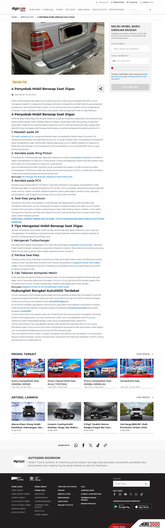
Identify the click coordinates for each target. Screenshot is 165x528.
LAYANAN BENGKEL (43, 501)
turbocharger (86, 245)
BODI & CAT (39, 511)
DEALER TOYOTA (65, 505)
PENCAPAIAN (63, 498)
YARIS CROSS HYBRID (20, 494)
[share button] (100, 88)
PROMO (61, 490)
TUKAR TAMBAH (41, 515)
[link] (28, 417)
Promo (59, 10)
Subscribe (117, 479)
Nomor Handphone (120, 56)
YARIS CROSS (17, 490)
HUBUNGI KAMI (87, 490)
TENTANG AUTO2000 (67, 487)
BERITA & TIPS (64, 494)
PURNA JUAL (40, 490)
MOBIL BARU (17, 487)
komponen (74, 245)
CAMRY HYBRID (18, 498)
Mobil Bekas (84, 10)
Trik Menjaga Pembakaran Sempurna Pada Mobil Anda (46, 177)
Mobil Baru (34, 10)
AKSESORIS (39, 494)
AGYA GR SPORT (18, 512)
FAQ (83, 487)
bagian (83, 157)
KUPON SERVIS (41, 498)
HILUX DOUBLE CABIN (21, 505)
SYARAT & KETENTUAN (91, 494)
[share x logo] (90, 445)
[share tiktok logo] (98, 445)
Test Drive (70, 10)
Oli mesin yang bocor (21, 136)
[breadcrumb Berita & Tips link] (26, 17)
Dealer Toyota (99, 10)
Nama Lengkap (118, 44)
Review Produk (116, 10)
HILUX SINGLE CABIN (20, 501)
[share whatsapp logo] (76, 445)
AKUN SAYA (63, 501)
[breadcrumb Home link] (14, 17)
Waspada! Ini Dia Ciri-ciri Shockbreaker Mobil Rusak (45, 287)
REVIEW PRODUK (88, 504)
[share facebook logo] (83, 445)
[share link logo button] (105, 445)
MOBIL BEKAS (41, 487)
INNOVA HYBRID (18, 509)
